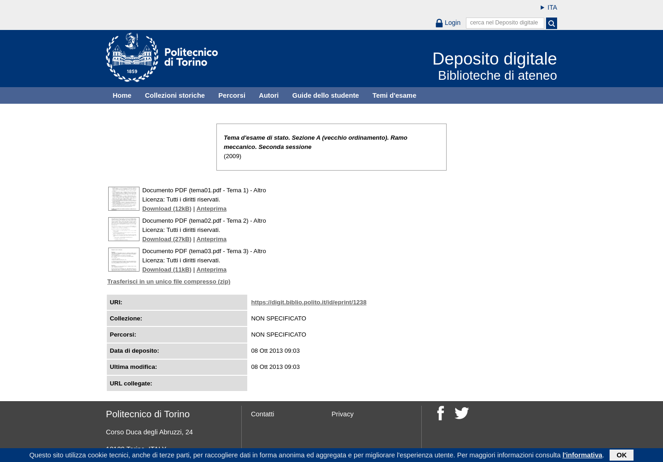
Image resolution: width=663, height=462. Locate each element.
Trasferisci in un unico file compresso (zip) (168, 281)
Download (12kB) (167, 208)
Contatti (262, 414)
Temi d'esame (394, 95)
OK (621, 456)
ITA (552, 7)
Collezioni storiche (175, 95)
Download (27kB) (167, 239)
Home (122, 95)
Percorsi (231, 95)
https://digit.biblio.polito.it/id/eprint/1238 (308, 302)
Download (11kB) (167, 269)
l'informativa (583, 456)
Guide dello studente (325, 95)
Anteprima (212, 208)
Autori (269, 95)
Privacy (343, 414)
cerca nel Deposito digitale (504, 22)
